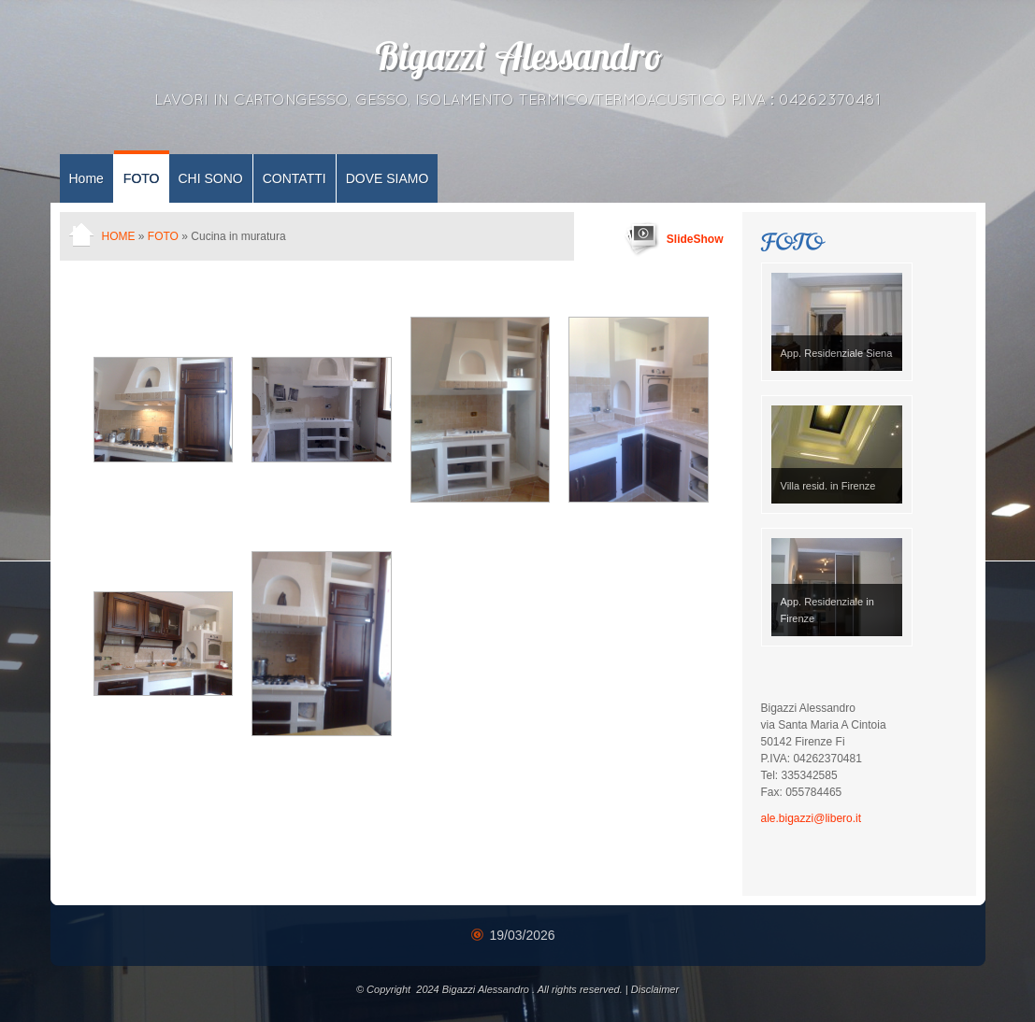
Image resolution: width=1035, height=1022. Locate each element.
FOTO (141, 178)
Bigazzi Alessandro (518, 60)
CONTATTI (294, 178)
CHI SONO (211, 178)
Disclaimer (655, 989)
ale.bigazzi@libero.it (811, 818)
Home (86, 178)
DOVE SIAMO (387, 178)
